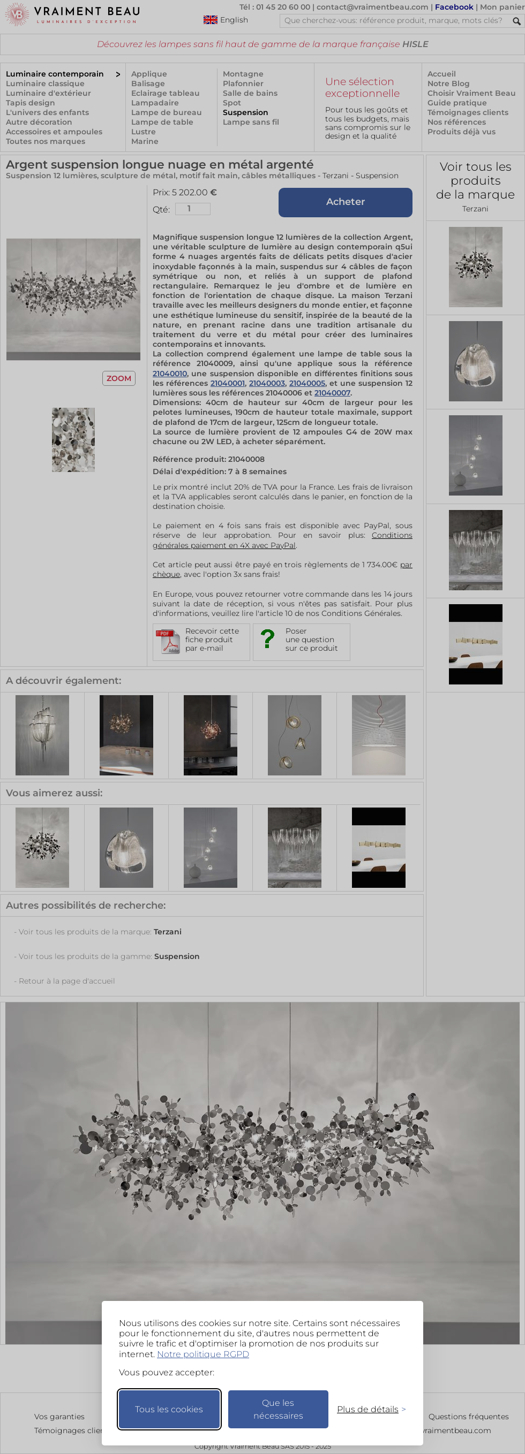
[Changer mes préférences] (366, 1409)
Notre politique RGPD (203, 1354)
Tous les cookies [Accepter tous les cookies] (169, 1409)
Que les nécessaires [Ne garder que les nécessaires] (278, 1409)
